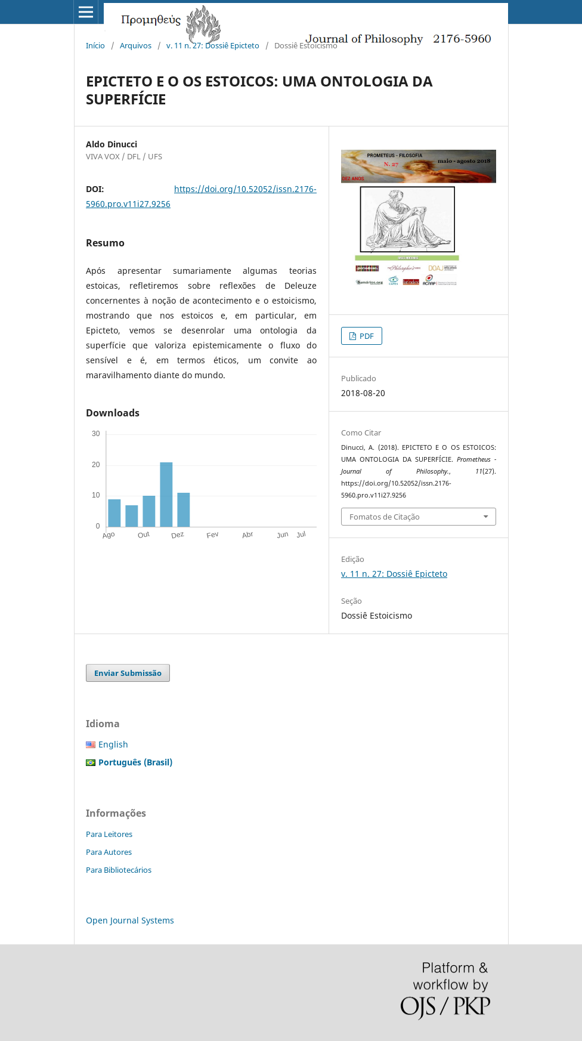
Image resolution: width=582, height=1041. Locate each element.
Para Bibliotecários (118, 869)
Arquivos (135, 45)
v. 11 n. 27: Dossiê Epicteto (212, 45)
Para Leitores (109, 834)
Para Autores (109, 852)
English (113, 744)
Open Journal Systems (130, 920)
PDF (366, 335)
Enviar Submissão (128, 673)
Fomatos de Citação (384, 516)
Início (95, 45)
